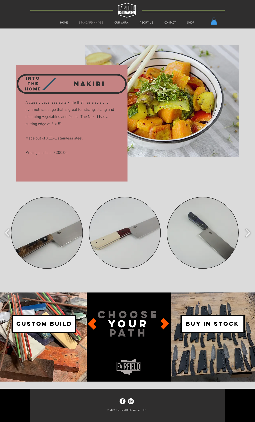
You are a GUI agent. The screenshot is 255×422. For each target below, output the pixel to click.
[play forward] (247, 232)
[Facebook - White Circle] (123, 401)
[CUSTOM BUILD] (44, 324)
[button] (214, 21)
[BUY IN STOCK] (212, 324)
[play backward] (7, 232)
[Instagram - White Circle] (131, 401)
